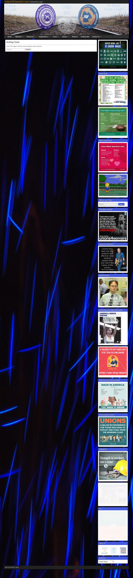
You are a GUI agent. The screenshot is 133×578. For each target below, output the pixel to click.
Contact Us (96, 37)
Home (10, 37)
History (64, 37)
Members (18, 37)
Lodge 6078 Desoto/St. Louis (17, 1)
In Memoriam (85, 37)
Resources (30, 37)
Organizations (43, 37)
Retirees (75, 37)
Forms (55, 37)
